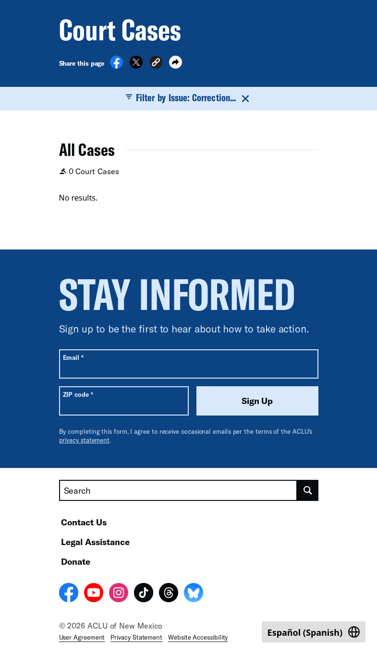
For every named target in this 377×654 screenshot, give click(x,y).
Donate (75, 561)
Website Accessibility (198, 637)
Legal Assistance (95, 541)
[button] (155, 63)
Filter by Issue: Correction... (188, 98)
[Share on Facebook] (116, 65)
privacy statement (84, 440)
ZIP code (78, 394)
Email (73, 357)
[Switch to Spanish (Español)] (313, 631)
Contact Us (84, 522)
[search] (307, 490)
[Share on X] (136, 65)
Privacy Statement (136, 637)
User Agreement (82, 637)
